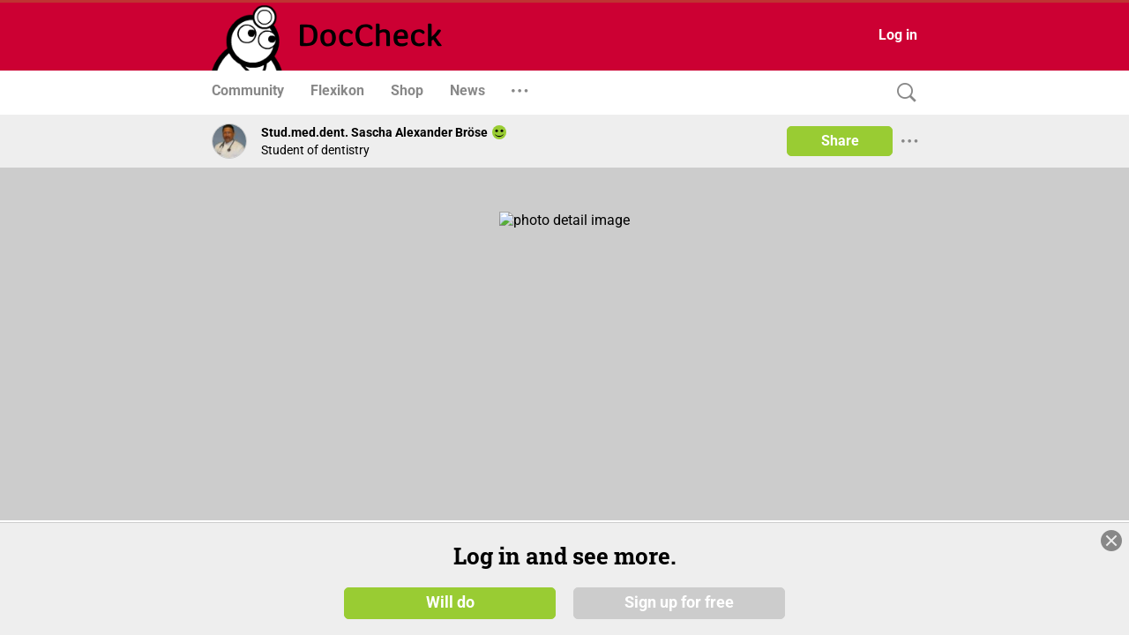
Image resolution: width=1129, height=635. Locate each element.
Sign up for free (679, 601)
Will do (450, 601)
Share (840, 140)
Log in (898, 34)
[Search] (902, 93)
